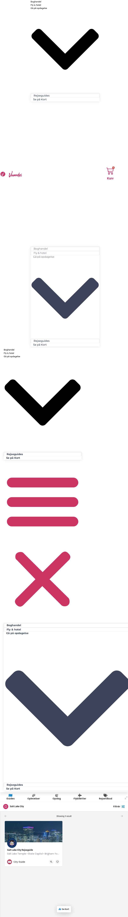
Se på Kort (40, 99)
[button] (65, 173)
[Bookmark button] (57, 861)
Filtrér (119, 806)
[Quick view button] (51, 861)
